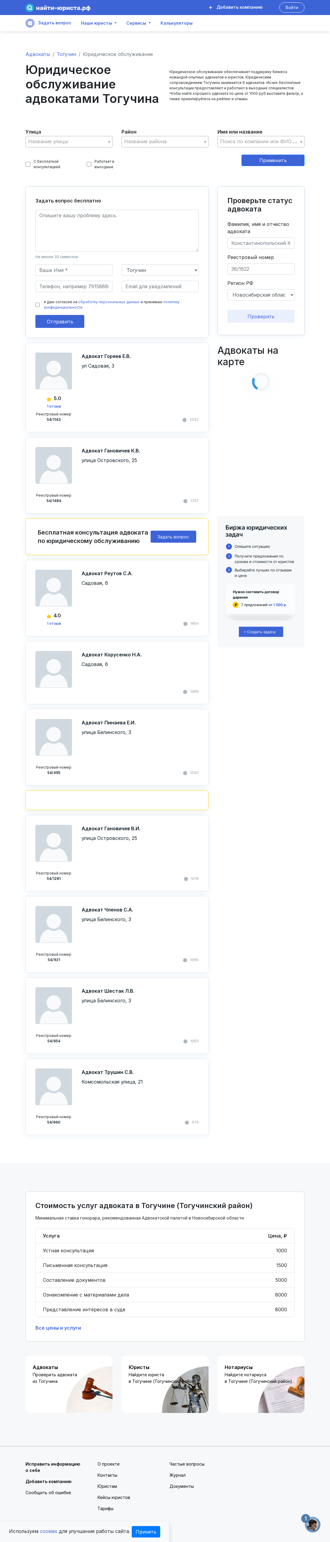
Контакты (107, 1475)
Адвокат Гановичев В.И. (111, 828)
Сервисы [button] (136, 23)
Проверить (261, 316)
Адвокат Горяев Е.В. (106, 356)
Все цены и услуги (58, 1328)
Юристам (107, 1486)
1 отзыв (54, 406)
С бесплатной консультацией (43, 164)
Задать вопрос (48, 23)
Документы (182, 1486)
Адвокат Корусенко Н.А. (112, 655)
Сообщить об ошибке (48, 1492)
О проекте (109, 1463)
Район (129, 132)
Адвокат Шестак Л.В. (108, 991)
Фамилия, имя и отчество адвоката (258, 227)
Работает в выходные (101, 164)
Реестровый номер (250, 257)
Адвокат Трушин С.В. (108, 1072)
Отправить (60, 322)
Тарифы (105, 1508)
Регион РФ (240, 283)
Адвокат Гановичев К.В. (111, 451)
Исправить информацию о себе (53, 1467)
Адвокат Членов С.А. (107, 910)
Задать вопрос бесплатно (68, 201)
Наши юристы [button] (96, 23)
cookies (48, 1531)
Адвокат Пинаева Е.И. (109, 723)
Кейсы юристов (114, 1497)
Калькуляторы (176, 23)
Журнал (178, 1475)
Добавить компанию (235, 7)
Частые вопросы (187, 1463)
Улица (33, 132)
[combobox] (69, 141)
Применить (273, 160)
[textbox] (69, 141)
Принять (146, 1532)
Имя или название (240, 132)
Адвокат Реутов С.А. (107, 573)
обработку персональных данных (109, 302)
